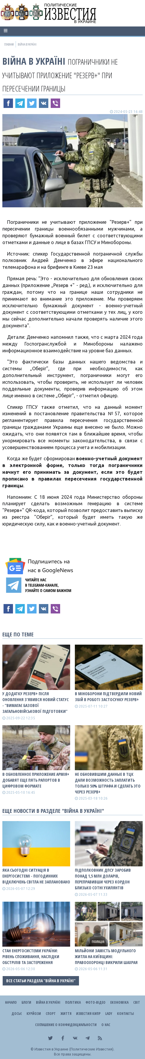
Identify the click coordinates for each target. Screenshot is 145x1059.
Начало (11, 1002)
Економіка (119, 1002)
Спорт (51, 1013)
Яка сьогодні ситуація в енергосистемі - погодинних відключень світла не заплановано (36, 876)
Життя (65, 1013)
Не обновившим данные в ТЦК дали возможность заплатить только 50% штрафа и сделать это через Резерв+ (108, 783)
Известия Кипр (88, 1013)
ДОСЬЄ (16, 1013)
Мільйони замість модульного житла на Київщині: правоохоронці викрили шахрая (106, 956)
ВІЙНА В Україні (33, 61)
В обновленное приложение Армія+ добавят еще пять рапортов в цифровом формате (35, 780)
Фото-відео (95, 1002)
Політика (73, 1002)
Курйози (34, 1013)
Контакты (125, 1013)
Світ (136, 1002)
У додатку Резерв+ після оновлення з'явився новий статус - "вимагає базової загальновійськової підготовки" (35, 702)
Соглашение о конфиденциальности (66, 1024)
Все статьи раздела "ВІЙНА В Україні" (40, 980)
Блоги (26, 1002)
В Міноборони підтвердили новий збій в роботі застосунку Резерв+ (108, 696)
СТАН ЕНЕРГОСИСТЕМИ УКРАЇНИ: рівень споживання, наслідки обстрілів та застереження (30, 956)
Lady (108, 1013)
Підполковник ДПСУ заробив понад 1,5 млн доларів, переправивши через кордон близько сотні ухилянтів (103, 878)
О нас (105, 1024)
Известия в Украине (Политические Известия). (74, 1049)
